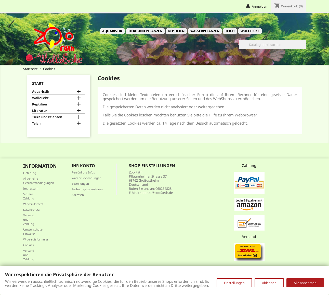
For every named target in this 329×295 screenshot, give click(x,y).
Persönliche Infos (83, 172)
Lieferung (29, 173)
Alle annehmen (305, 282)
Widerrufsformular (35, 239)
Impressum (30, 188)
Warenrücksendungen (86, 178)
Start (38, 83)
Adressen (78, 195)
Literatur (39, 111)
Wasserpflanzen (204, 31)
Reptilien (176, 31)
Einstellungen (234, 282)
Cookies (28, 245)
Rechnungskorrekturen (87, 189)
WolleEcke (250, 31)
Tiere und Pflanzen (145, 31)
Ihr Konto (83, 165)
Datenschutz (31, 209)
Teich (230, 31)
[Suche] (272, 44)
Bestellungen (80, 183)
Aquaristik (112, 31)
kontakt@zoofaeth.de (156, 192)
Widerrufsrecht (33, 204)
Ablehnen (269, 282)
